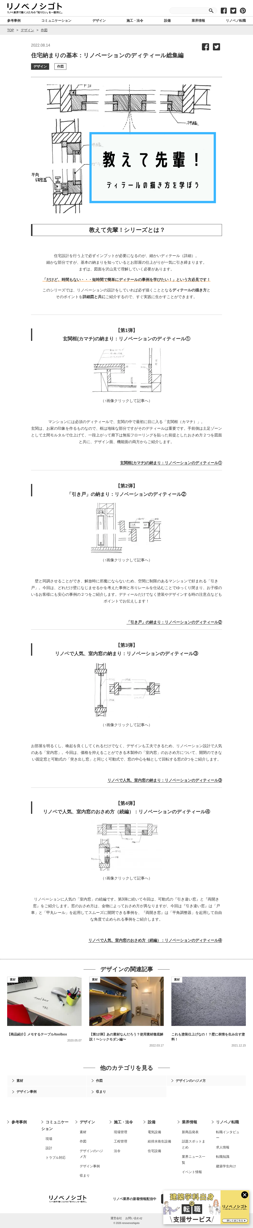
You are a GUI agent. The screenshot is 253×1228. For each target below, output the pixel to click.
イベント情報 (192, 1172)
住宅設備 (154, 1151)
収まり (85, 1175)
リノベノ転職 (227, 1122)
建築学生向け (226, 1166)
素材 (13, 979)
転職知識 (222, 1156)
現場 (49, 1139)
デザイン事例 (90, 1166)
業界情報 (189, 1122)
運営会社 (116, 1218)
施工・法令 (123, 1122)
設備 (151, 1122)
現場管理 (120, 1132)
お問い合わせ (133, 1218)
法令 (117, 1151)
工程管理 (120, 1141)
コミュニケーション (55, 1125)
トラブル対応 (56, 1157)
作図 (44, 30)
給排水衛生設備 (159, 1141)
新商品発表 (190, 1132)
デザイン (27, 30)
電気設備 (154, 1132)
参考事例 (19, 1122)
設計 (49, 1148)
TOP (10, 30)
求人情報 (222, 1147)
